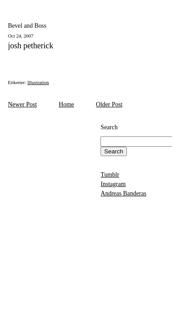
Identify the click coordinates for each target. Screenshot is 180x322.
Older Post (109, 104)
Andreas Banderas (123, 193)
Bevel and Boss (27, 25)
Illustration (38, 82)
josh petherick (30, 45)
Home (66, 104)
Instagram (113, 184)
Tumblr (109, 174)
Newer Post (22, 104)
